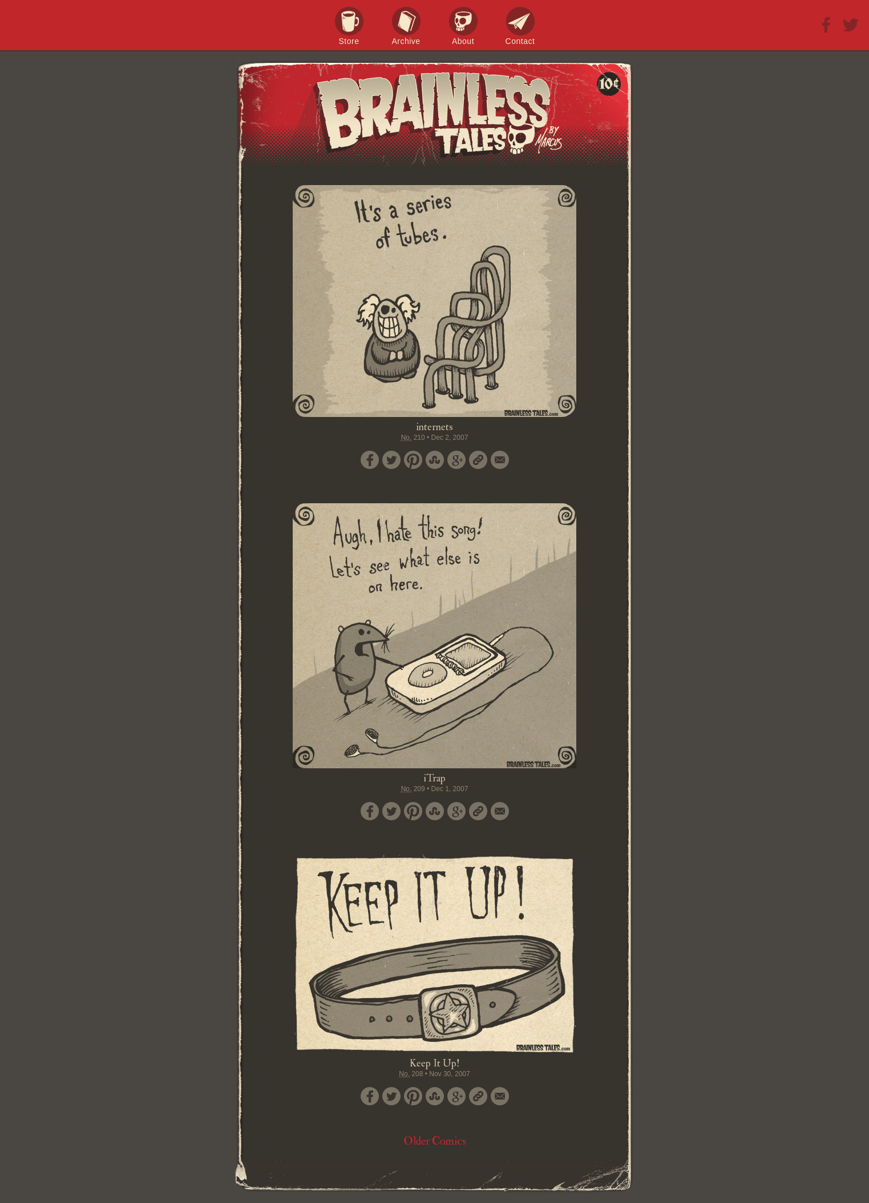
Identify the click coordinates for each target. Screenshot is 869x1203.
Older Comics (434, 1141)
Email (500, 460)
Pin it (413, 460)
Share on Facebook (370, 460)
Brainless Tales (435, 114)
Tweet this (391, 460)
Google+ (456, 460)
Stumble (435, 460)
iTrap (434, 778)
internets (434, 427)
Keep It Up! (434, 1063)
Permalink (478, 460)
